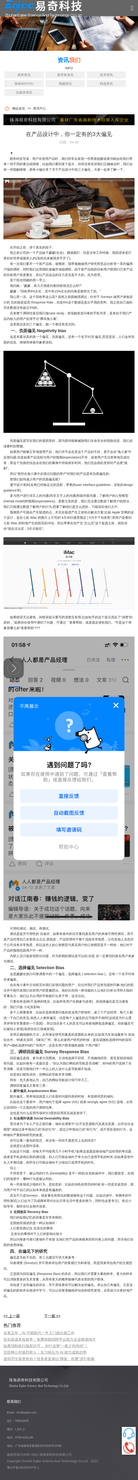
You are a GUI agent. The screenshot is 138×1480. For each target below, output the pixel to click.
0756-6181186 (24, 1437)
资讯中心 (38, 108)
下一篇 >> (52, 1316)
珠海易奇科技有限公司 (28, 1380)
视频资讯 (65, 83)
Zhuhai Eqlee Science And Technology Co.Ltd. (39, 1386)
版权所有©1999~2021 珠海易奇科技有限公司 (39, 1454)
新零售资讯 (65, 75)
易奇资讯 (24, 75)
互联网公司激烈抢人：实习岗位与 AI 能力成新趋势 (45, 1352)
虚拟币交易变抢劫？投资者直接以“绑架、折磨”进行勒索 (49, 1359)
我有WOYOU (24, 83)
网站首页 (17, 108)
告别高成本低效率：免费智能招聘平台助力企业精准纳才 (49, 1339)
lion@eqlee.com (26, 1412)
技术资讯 (106, 75)
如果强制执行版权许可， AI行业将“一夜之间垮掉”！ (45, 1346)
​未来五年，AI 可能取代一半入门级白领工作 (39, 1333)
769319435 (22, 1420)
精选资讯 (106, 83)
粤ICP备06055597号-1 (23, 1467)
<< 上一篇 (11, 1316)
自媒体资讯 (24, 92)
